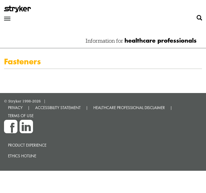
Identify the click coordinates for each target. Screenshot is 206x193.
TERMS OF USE (21, 115)
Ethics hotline (22, 155)
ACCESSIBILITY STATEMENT (58, 107)
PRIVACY (15, 107)
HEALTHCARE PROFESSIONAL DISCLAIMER (129, 107)
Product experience (27, 145)
